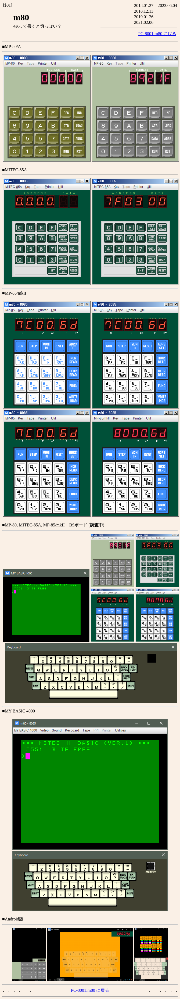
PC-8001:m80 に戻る (157, 33)
